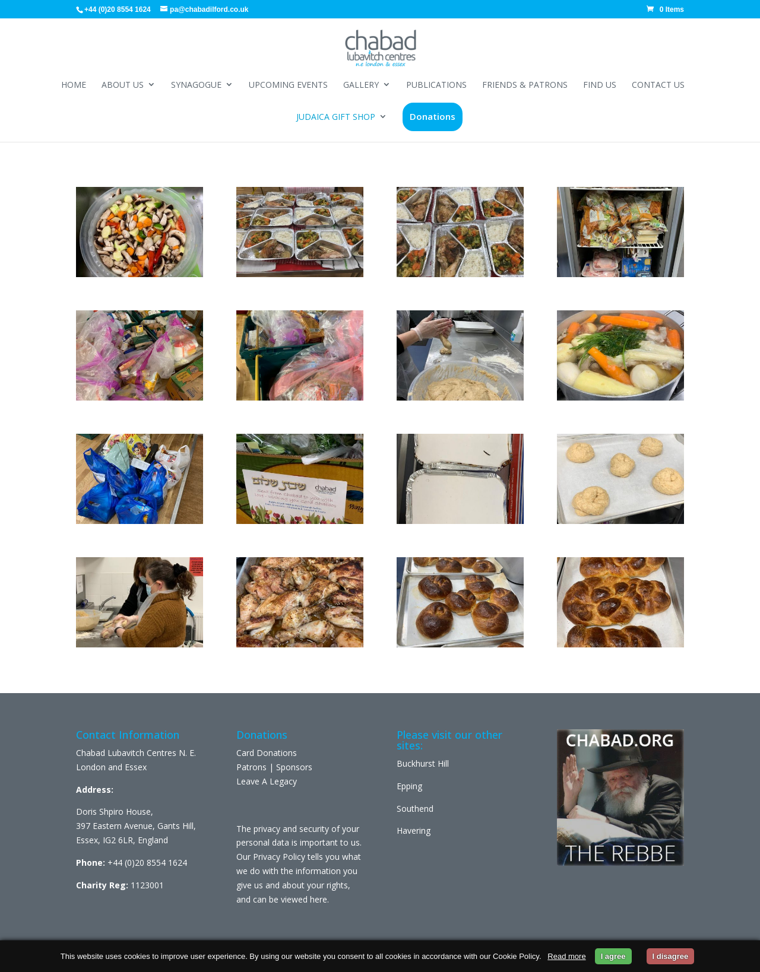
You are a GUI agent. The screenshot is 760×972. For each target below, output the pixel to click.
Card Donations (266, 752)
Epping (409, 786)
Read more (566, 956)
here (318, 899)
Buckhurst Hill (423, 763)
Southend (415, 808)
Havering (413, 830)
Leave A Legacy (266, 781)
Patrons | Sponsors (274, 767)
